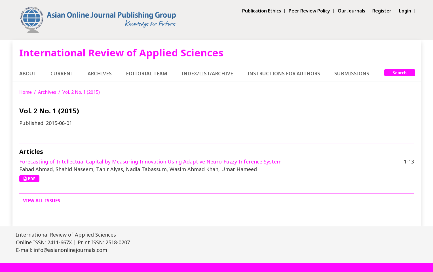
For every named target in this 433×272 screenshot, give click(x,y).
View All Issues (41, 200)
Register (381, 11)
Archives (100, 73)
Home (25, 92)
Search (400, 72)
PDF (29, 178)
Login (405, 11)
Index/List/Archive (207, 73)
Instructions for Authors (283, 73)
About (27, 73)
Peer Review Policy (309, 11)
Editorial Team (146, 73)
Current (61, 73)
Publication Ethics (261, 11)
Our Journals (351, 11)
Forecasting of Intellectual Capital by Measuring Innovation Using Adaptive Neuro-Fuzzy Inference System (150, 161)
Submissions (351, 73)
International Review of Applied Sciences (121, 52)
